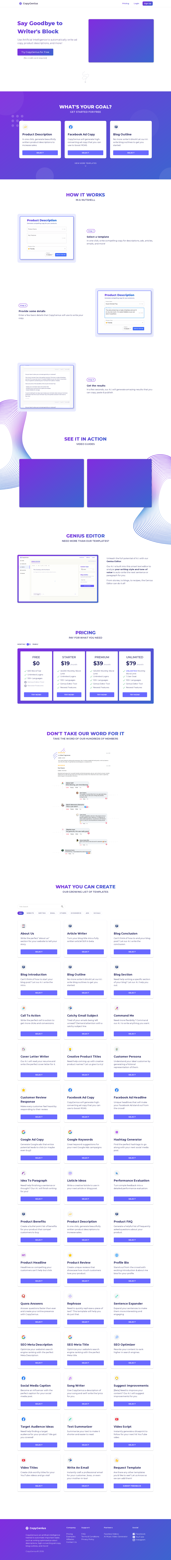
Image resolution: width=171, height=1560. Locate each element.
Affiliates (70, 1539)
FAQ (83, 1534)
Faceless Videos (111, 1534)
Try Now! (36, 694)
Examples (70, 1536)
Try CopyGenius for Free (35, 52)
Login (136, 3)
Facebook (138, 1534)
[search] (62, 906)
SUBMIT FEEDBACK (132, 1485)
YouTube (138, 1537)
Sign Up (147, 3)
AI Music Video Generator (116, 1536)
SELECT (39, 951)
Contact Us (71, 1542)
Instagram (138, 1539)
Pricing (125, 3)
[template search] (38, 906)
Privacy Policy (87, 1539)
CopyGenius (28, 3)
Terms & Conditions (90, 1536)
